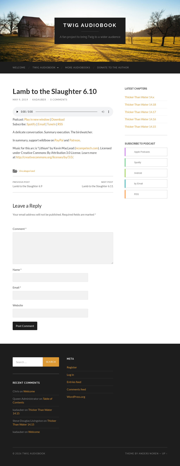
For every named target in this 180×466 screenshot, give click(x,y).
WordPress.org (76, 396)
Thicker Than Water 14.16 (140, 119)
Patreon (74, 140)
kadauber (39, 99)
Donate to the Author (113, 67)
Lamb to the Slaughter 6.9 (27, 184)
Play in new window (36, 119)
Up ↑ (164, 453)
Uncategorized (27, 171)
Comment (19, 228)
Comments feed (76, 389)
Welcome (19, 67)
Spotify (31, 124)
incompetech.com (86, 148)
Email (41, 124)
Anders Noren (149, 453)
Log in (70, 374)
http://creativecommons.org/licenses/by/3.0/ (44, 157)
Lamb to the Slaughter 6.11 (97, 184)
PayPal (58, 140)
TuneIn (51, 124)
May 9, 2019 (20, 99)
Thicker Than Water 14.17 (140, 112)
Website (18, 305)
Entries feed (74, 382)
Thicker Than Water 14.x (139, 97)
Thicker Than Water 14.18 (140, 104)
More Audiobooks (77, 67)
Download (58, 119)
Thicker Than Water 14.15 (140, 126)
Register (72, 367)
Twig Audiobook (90, 25)
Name (17, 269)
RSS (60, 124)
